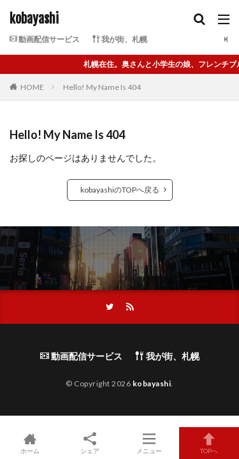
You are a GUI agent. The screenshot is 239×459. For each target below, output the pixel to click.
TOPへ (209, 443)
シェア (90, 443)
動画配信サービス (45, 39)
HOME (32, 87)
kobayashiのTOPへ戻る (119, 189)
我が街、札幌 (119, 39)
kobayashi (34, 19)
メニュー (150, 443)
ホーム (30, 443)
